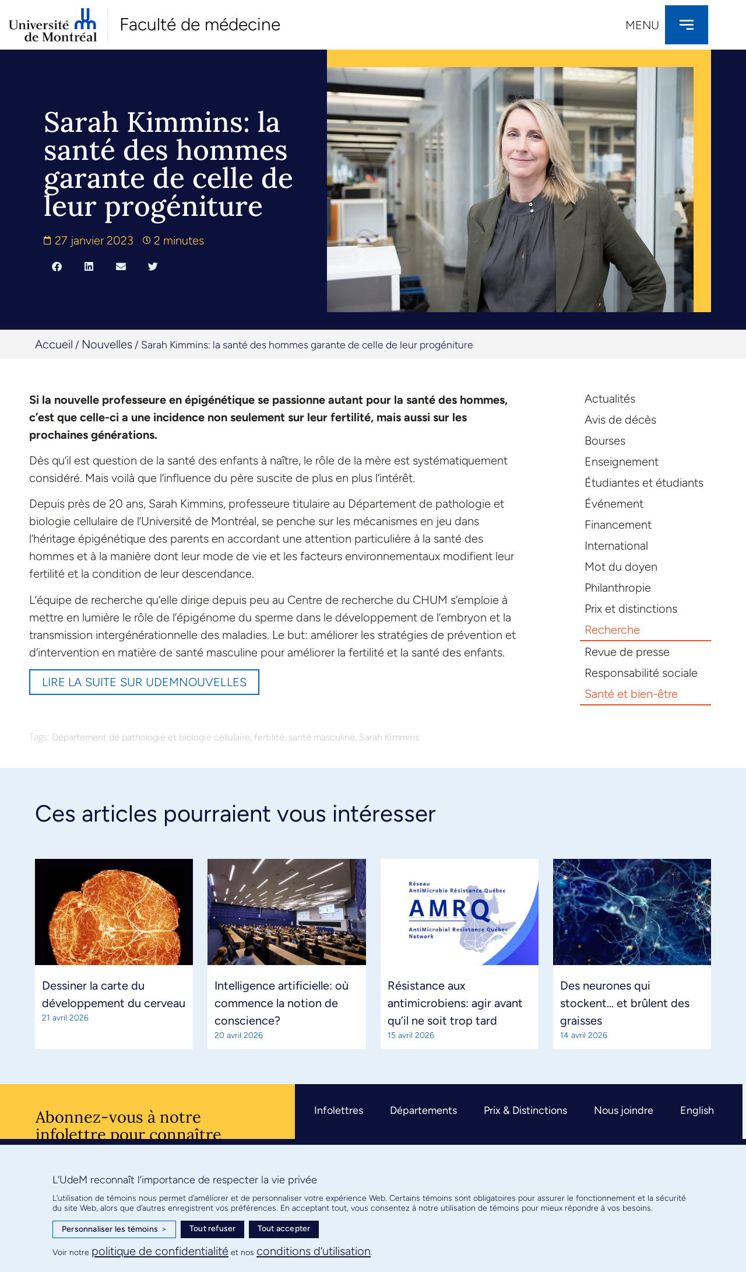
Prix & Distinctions (525, 1110)
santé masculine (321, 737)
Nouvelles (107, 344)
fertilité (269, 737)
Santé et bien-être (631, 694)
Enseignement (622, 462)
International (616, 546)
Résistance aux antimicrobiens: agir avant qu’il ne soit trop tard (455, 1003)
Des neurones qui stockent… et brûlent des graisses (624, 1003)
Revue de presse (627, 652)
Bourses (605, 441)
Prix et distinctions (631, 609)
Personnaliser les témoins (114, 1229)
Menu (642, 25)
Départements (423, 1110)
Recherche (612, 630)
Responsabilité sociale (641, 673)
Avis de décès (620, 420)
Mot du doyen (621, 567)
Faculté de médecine (199, 24)
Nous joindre (623, 1110)
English (697, 1110)
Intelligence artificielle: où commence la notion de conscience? (281, 1003)
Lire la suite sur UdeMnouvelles (144, 682)
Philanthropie (618, 588)
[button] (57, 266)
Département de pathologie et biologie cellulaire (151, 737)
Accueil (54, 344)
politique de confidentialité (160, 1251)
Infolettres (338, 1110)
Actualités (610, 399)
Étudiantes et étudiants (644, 483)
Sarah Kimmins (389, 737)
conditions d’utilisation (313, 1251)
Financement (618, 525)
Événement (614, 504)
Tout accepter (284, 1228)
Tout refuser (212, 1228)
